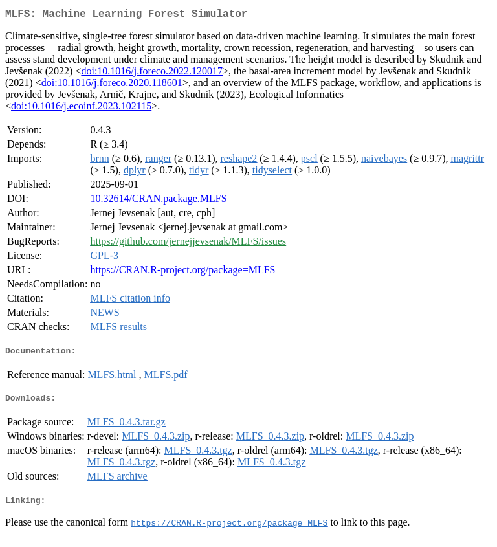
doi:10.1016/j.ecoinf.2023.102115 (81, 108)
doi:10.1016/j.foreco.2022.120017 (152, 73)
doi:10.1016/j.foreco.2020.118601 (111, 85)
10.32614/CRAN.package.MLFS (158, 201)
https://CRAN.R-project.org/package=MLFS (182, 272)
